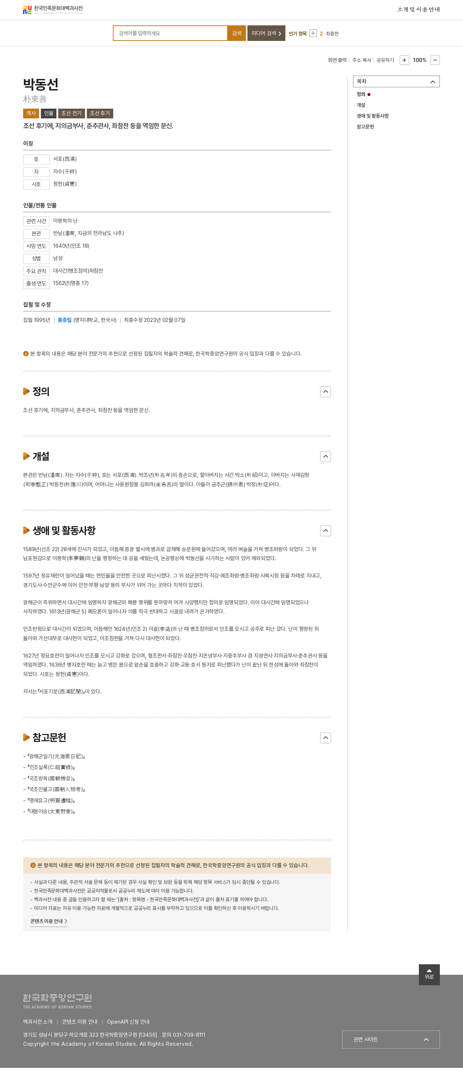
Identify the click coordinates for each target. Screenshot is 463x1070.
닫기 (325, 394)
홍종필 (65, 322)
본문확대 (404, 62)
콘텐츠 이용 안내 (46, 923)
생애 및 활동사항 (373, 118)
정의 (361, 96)
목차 (361, 83)
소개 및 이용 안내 (418, 10)
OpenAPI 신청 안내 (128, 1024)
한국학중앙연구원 (57, 1003)
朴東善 (35, 101)
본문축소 (435, 62)
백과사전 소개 (37, 1024)
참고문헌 (365, 129)
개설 (361, 107)
